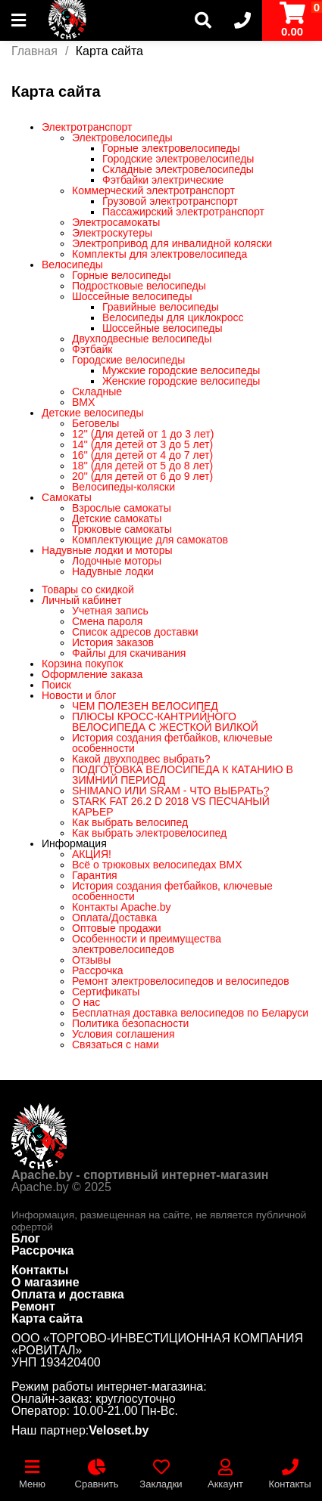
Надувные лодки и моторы (107, 550)
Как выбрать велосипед (130, 822)
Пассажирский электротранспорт (183, 212)
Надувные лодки (113, 571)
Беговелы (95, 423)
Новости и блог (79, 695)
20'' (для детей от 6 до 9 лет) (142, 476)
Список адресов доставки (135, 632)
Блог (25, 1238)
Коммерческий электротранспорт (153, 190)
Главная (34, 51)
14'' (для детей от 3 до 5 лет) (142, 444)
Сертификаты (105, 992)
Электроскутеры (112, 233)
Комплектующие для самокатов (150, 540)
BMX (83, 402)
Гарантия (94, 875)
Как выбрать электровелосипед (149, 833)
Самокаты (67, 497)
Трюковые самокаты (122, 529)
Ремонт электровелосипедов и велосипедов (180, 981)
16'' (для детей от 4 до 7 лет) (142, 455)
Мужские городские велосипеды (181, 370)
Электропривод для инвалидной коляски (172, 243)
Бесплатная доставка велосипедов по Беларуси (190, 1013)
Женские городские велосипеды (181, 381)
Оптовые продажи (116, 928)
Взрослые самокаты (121, 508)
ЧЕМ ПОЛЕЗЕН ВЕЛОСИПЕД (145, 706)
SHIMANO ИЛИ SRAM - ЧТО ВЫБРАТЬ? (170, 791)
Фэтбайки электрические (163, 180)
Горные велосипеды (121, 275)
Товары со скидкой (88, 589)
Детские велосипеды (93, 413)
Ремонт (33, 1306)
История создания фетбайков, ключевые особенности (172, 743)
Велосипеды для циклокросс (173, 317)
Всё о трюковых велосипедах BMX (157, 865)
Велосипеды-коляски (123, 487)
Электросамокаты (116, 222)
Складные (97, 391)
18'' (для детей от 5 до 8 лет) (142, 466)
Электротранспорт (87, 127)
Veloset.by (118, 1431)
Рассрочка (97, 970)
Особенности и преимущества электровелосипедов (146, 944)
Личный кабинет (81, 600)
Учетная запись (110, 611)
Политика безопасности (130, 1023)
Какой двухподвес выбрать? (141, 759)
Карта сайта (47, 1318)
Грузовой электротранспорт (170, 201)
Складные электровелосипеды (178, 169)
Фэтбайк (92, 349)
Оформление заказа (92, 674)
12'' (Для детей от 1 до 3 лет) (143, 434)
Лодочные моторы (116, 561)
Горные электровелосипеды (171, 148)
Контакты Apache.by (121, 907)
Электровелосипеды (122, 138)
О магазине (45, 1282)
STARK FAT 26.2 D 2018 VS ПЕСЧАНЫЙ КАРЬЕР (171, 806)
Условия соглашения (123, 1034)
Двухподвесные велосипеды (141, 339)
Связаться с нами (115, 1044)
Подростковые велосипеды (139, 286)
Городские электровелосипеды (178, 159)
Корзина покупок (82, 664)
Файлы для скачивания (129, 653)
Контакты (39, 1270)
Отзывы (91, 960)
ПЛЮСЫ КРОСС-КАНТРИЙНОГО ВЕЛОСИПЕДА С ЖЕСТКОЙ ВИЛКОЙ (165, 721)
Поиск (56, 685)
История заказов (113, 642)
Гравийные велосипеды (160, 307)
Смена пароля (107, 621)
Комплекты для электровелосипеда (159, 254)
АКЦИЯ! (91, 854)
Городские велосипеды (128, 360)
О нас (86, 1002)
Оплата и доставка (67, 1294)
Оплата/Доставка (114, 917)
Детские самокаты (116, 518)
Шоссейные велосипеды (132, 296)
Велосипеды (72, 264)
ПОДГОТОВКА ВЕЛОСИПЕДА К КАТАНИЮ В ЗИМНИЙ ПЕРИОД (182, 774)
